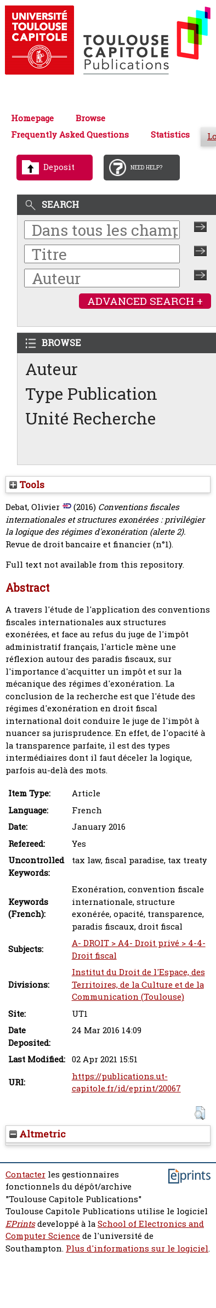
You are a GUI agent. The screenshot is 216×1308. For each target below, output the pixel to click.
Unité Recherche (90, 418)
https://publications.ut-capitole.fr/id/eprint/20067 (126, 1083)
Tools (26, 484)
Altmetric (37, 1134)
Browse (90, 118)
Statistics (170, 134)
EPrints (20, 1224)
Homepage (32, 118)
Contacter (25, 1174)
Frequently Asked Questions (70, 134)
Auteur (51, 369)
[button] (200, 1113)
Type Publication (91, 393)
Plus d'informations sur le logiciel (137, 1248)
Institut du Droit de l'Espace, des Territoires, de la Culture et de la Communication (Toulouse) (138, 984)
